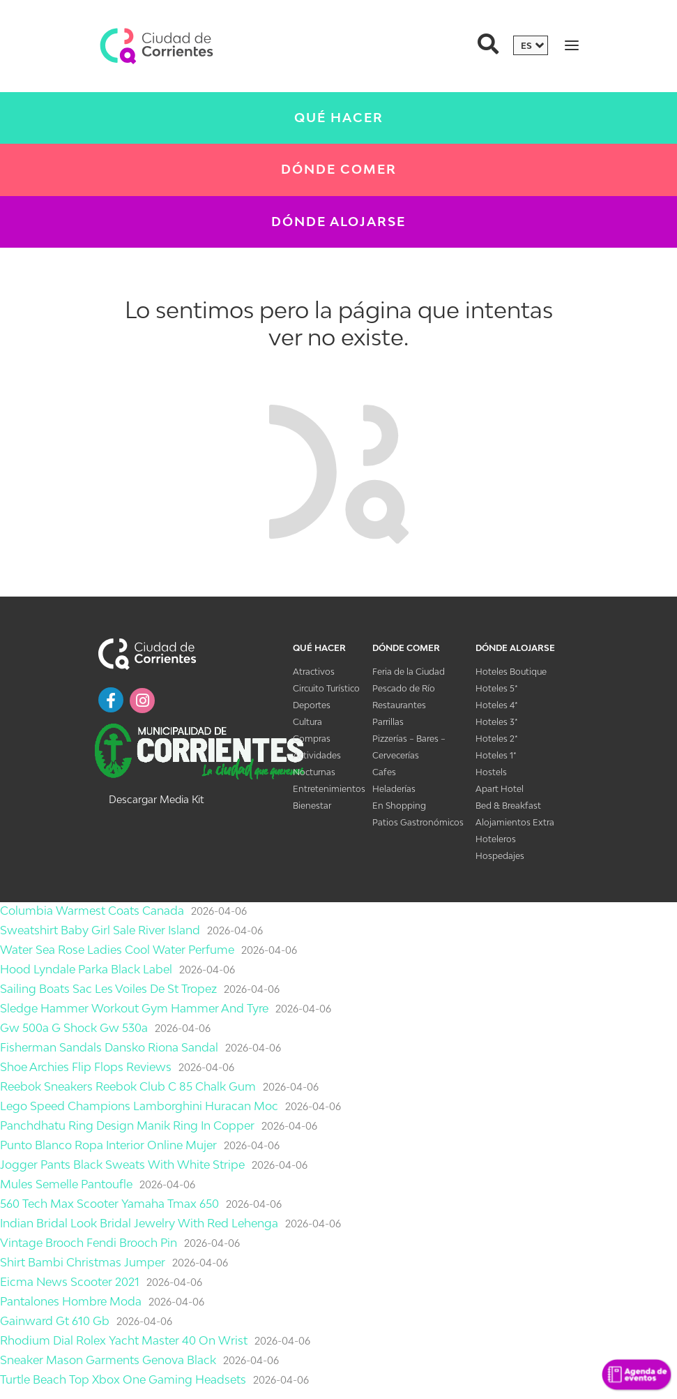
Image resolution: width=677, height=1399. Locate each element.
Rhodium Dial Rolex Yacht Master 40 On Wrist (124, 1340)
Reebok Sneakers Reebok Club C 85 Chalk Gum (128, 1086)
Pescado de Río (403, 688)
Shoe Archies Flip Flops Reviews (86, 1067)
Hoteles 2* (497, 738)
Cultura (307, 722)
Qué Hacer (338, 117)
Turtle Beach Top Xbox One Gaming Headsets (123, 1379)
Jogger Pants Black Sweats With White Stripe (122, 1165)
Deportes (311, 705)
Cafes (384, 772)
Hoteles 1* (496, 755)
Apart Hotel (500, 789)
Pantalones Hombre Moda (71, 1301)
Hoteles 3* (497, 722)
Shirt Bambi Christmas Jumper (82, 1262)
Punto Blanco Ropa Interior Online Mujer (108, 1145)
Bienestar (312, 805)
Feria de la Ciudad (408, 671)
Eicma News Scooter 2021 (69, 1282)
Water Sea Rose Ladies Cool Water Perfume (117, 950)
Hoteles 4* (497, 705)
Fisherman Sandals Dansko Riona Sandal (109, 1047)
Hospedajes (500, 856)
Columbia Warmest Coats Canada (92, 911)
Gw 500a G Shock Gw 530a (74, 1028)
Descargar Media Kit (156, 799)
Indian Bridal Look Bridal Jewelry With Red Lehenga (139, 1223)
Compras (311, 738)
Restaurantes (399, 705)
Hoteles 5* (497, 688)
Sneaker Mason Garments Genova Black (108, 1360)
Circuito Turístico (326, 688)
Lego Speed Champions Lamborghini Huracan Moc (139, 1106)
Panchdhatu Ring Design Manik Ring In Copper (127, 1125)
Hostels (491, 772)
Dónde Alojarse (338, 221)
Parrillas (388, 722)
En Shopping (399, 805)
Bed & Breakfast (508, 805)
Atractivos (314, 671)
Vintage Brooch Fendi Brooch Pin (88, 1243)
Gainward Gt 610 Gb (54, 1321)
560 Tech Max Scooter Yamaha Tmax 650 (109, 1204)
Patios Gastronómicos (418, 822)
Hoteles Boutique (511, 671)
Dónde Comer (339, 169)
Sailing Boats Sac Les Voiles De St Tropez (108, 989)
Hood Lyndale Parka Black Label (86, 969)
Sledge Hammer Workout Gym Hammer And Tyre (134, 1008)
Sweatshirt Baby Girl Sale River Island (100, 930)
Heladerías (394, 789)
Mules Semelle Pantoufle (66, 1184)
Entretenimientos (329, 789)
